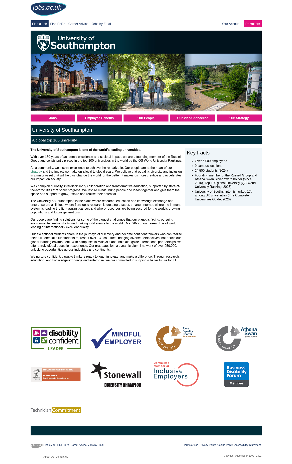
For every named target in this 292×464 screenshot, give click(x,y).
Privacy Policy (208, 444)
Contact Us (62, 456)
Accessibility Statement (247, 444)
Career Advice (78, 24)
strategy (36, 171)
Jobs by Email (102, 24)
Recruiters (252, 24)
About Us (49, 456)
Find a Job (39, 24)
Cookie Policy (225, 444)
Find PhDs (57, 24)
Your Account (231, 24)
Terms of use (190, 444)
